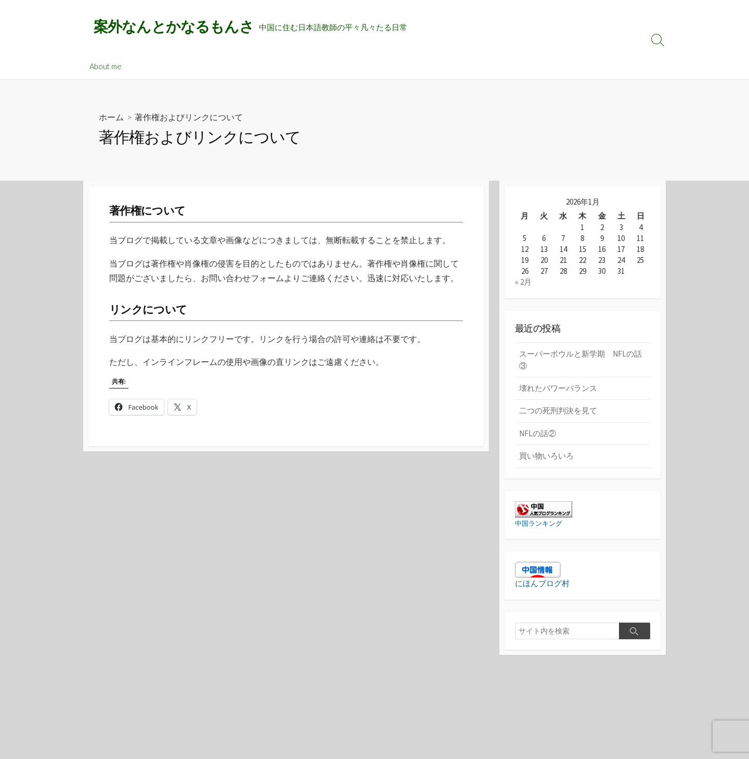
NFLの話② (537, 433)
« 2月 (523, 282)
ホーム (111, 117)
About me (105, 66)
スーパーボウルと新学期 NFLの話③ (580, 360)
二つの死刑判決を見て (558, 410)
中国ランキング (540, 523)
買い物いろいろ (546, 456)
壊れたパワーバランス (558, 388)
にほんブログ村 (542, 584)
